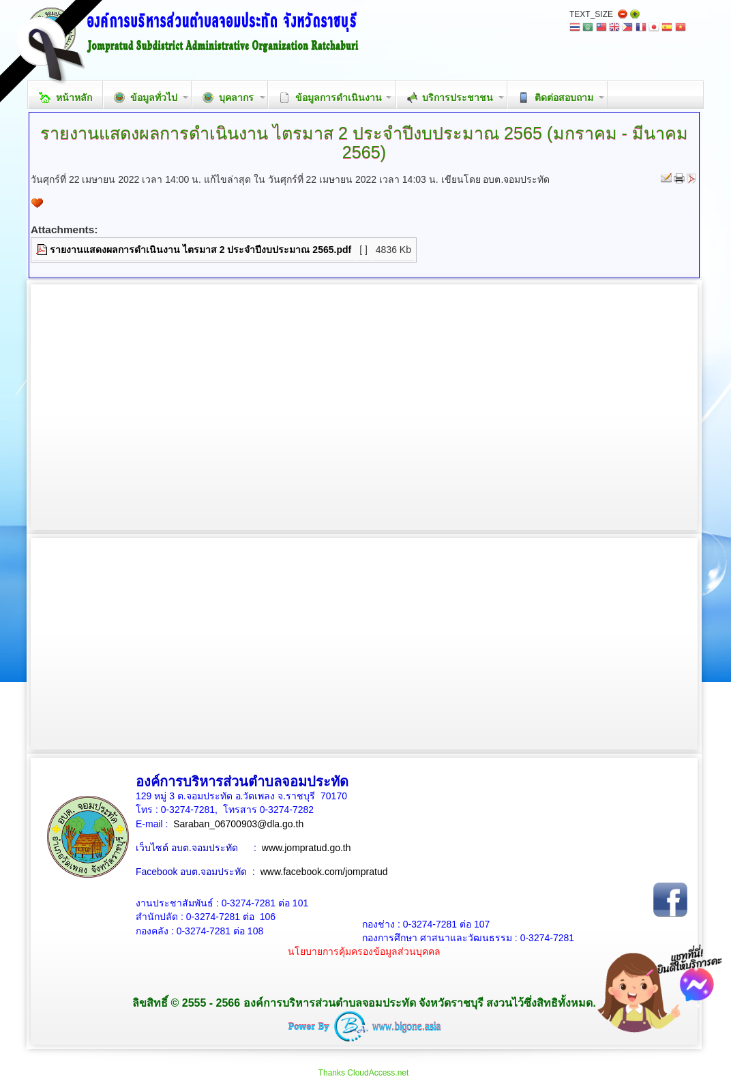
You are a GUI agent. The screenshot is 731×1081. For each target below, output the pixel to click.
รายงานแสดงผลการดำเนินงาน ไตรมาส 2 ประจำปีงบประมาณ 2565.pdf (200, 249)
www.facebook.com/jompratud (324, 871)
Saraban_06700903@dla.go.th (238, 823)
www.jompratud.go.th (306, 847)
